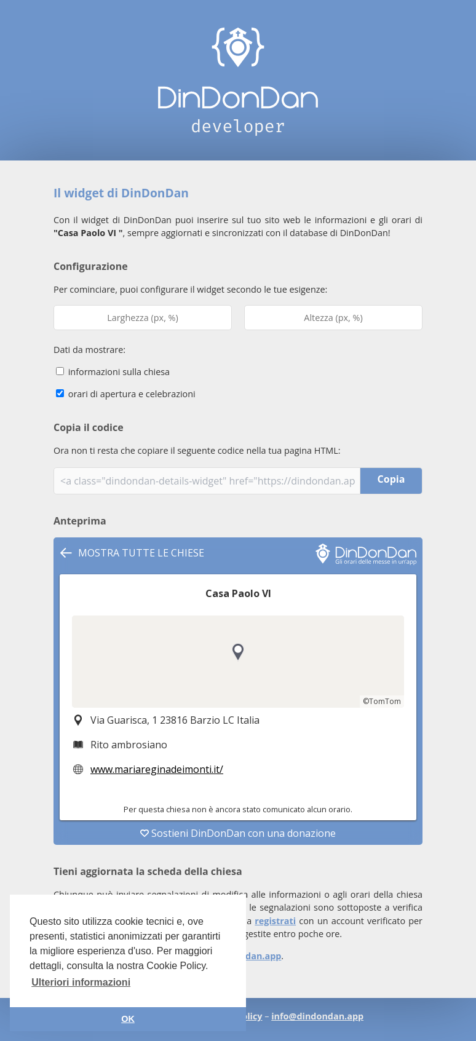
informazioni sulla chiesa (113, 372)
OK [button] (128, 1019)
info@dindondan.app (317, 1016)
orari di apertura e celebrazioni (126, 394)
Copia (391, 479)
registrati (275, 921)
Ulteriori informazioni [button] (80, 982)
